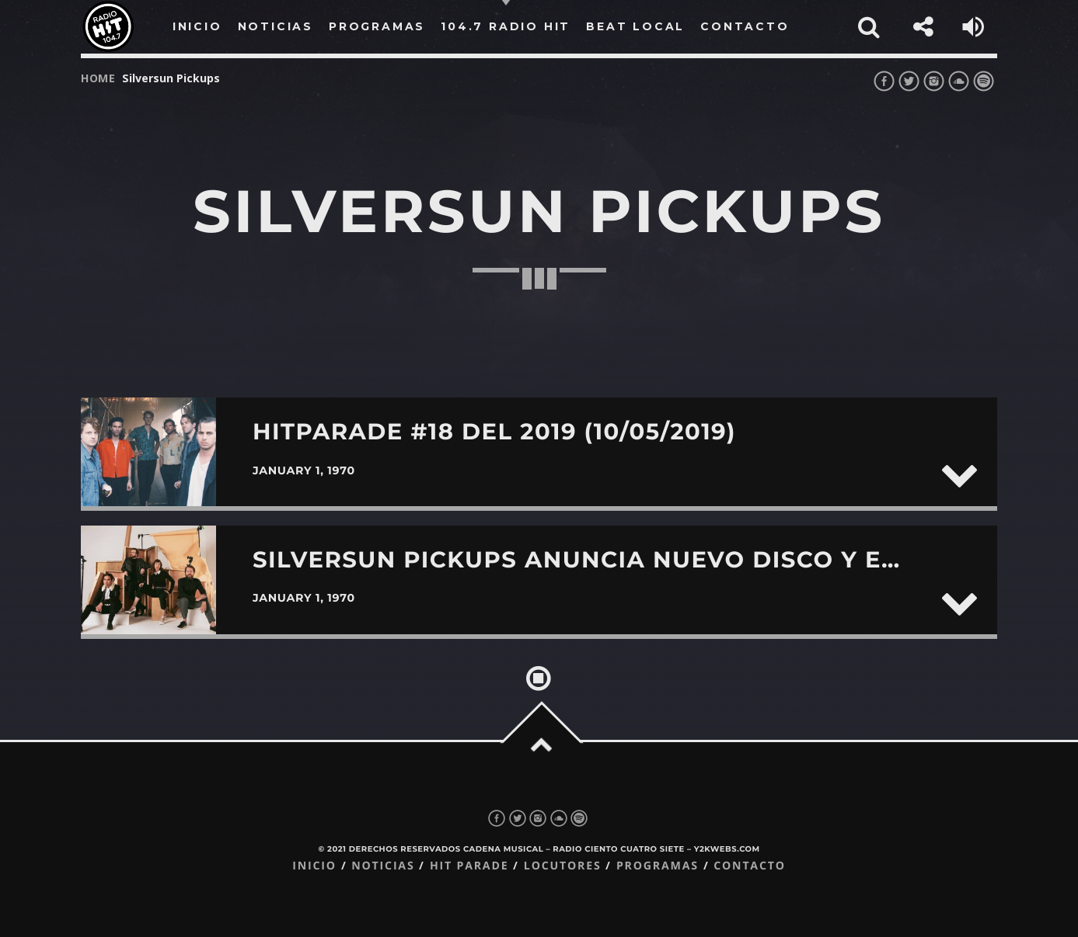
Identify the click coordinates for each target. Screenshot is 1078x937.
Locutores (563, 866)
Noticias (382, 866)
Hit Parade (469, 866)
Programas (657, 866)
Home (98, 78)
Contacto (749, 866)
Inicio (314, 866)
